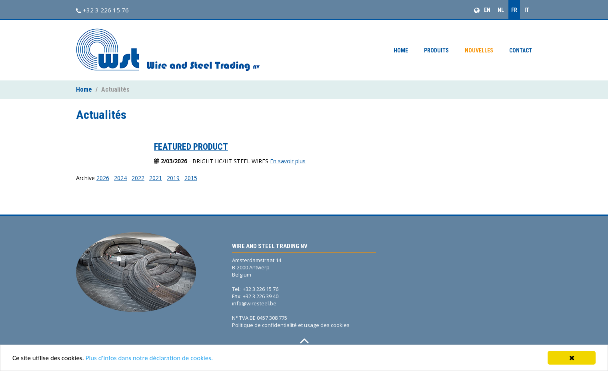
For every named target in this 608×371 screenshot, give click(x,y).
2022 (138, 178)
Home (401, 50)
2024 (120, 178)
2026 (102, 178)
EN (487, 10)
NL (501, 10)
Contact (520, 50)
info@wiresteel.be (254, 303)
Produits (436, 50)
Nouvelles (479, 50)
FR (514, 10)
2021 (155, 178)
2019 (173, 178)
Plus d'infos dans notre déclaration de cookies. (149, 358)
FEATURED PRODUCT (191, 147)
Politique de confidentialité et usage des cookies (291, 325)
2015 (190, 178)
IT (526, 10)
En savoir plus (288, 161)
